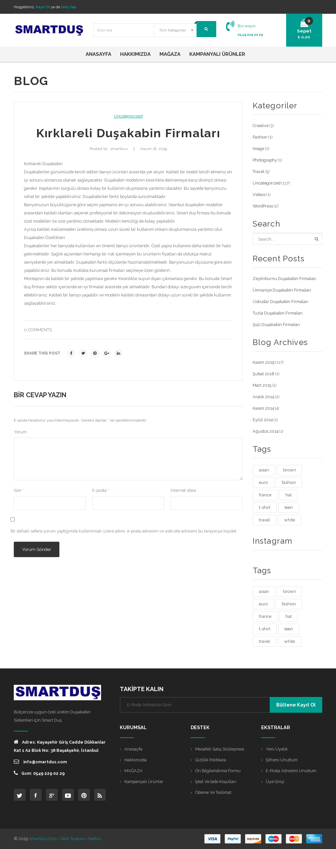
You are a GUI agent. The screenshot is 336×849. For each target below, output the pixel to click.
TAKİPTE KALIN (141, 689)
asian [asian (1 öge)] (264, 470)
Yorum (20, 431)
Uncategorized (128, 116)
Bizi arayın (247, 26)
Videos (259, 194)
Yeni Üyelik (277, 749)
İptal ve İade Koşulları (215, 781)
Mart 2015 (262, 385)
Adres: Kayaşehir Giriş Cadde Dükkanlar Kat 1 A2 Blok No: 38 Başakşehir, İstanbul (60, 746)
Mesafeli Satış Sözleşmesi (219, 749)
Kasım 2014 (263, 408)
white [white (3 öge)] (289, 519)
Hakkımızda (135, 759)
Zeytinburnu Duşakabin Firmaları (284, 278)
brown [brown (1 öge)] (289, 470)
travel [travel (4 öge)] (264, 519)
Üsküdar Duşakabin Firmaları (280, 301)
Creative (260, 125)
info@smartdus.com (40, 761)
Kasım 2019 (263, 362)
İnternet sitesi (183, 490)
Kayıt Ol (43, 7)
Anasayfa (133, 749)
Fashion (260, 137)
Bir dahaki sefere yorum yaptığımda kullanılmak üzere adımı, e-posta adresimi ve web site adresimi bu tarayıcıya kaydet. (123, 531)
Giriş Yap (68, 7)
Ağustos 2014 (265, 431)
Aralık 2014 (263, 396)
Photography (265, 160)
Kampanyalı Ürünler (143, 781)
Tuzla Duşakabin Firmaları (278, 313)
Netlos (94, 838)
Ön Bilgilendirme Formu (218, 770)
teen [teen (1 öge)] (288, 507)
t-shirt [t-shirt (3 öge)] (264, 507)
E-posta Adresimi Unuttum (291, 770)
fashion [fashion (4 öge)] (289, 482)
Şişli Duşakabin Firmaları (276, 324)
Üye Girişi (275, 781)
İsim (19, 490)
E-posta (100, 490)
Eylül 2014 (263, 419)
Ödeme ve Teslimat (213, 792)
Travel (258, 171)
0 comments (38, 329)
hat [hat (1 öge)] (288, 494)
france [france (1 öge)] (265, 494)
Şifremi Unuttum (282, 759)
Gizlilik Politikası (210, 759)
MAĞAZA (133, 770)
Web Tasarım (72, 838)
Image (258, 148)
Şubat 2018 (263, 373)
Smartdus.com (43, 838)
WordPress (263, 206)
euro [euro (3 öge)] (263, 482)
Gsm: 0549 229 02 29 (39, 773)
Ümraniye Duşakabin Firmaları (282, 290)
